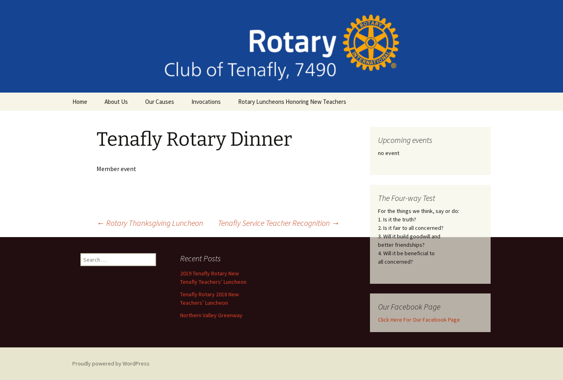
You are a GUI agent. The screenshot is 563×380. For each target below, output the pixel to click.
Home (79, 101)
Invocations (206, 101)
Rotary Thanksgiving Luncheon (150, 223)
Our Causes (159, 101)
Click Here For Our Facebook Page (419, 319)
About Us (116, 101)
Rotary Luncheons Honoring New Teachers (292, 101)
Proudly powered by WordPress (111, 363)
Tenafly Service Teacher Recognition (278, 223)
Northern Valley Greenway (211, 315)
